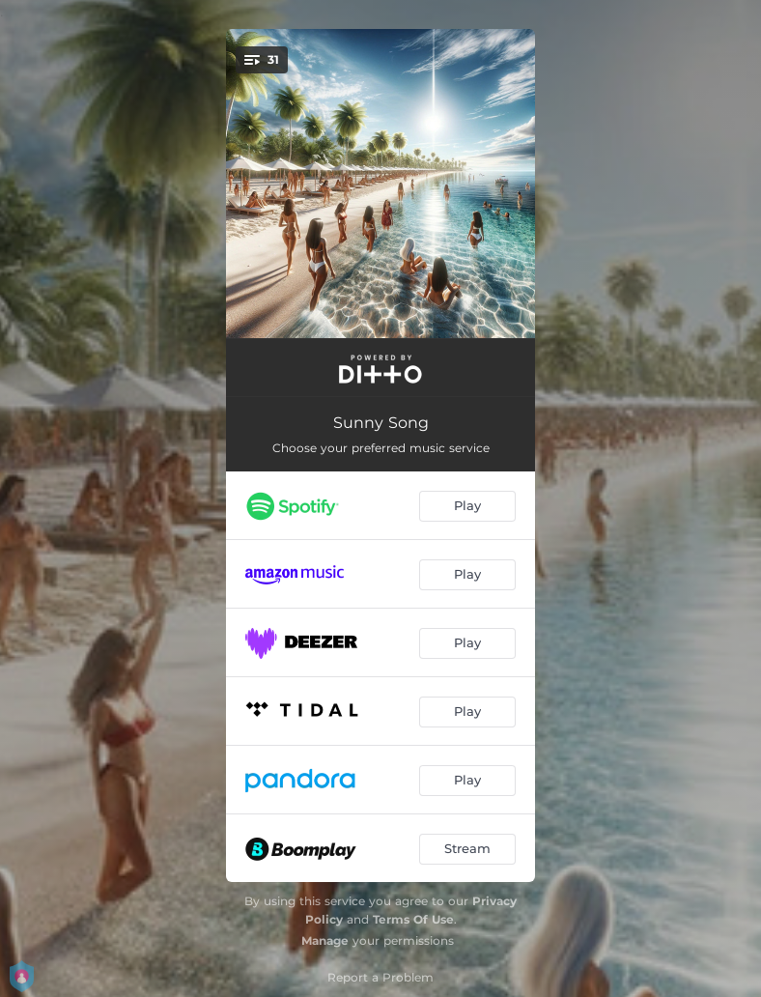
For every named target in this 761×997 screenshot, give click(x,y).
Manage (325, 940)
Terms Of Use (413, 919)
